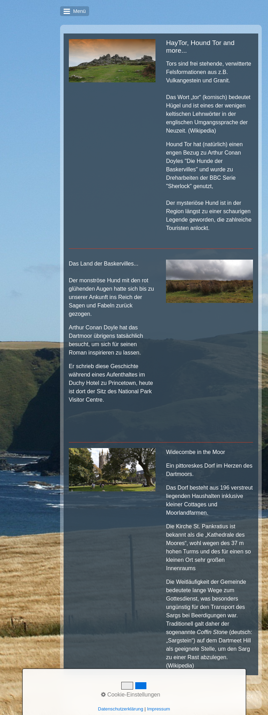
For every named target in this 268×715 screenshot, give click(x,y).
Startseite (120, 697)
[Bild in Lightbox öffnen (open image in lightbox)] (112, 60)
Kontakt (144, 697)
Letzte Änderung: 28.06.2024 (220, 697)
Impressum (170, 697)
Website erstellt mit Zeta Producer (142, 702)
